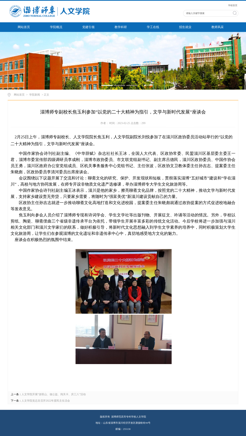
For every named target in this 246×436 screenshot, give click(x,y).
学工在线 (153, 27)
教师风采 (217, 27)
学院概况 (56, 27)
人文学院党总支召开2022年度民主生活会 (46, 400)
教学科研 (121, 27)
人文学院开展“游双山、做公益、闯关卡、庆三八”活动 (54, 394)
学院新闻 (34, 94)
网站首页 (24, 27)
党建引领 (88, 27)
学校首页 (232, 5)
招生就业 (185, 27)
